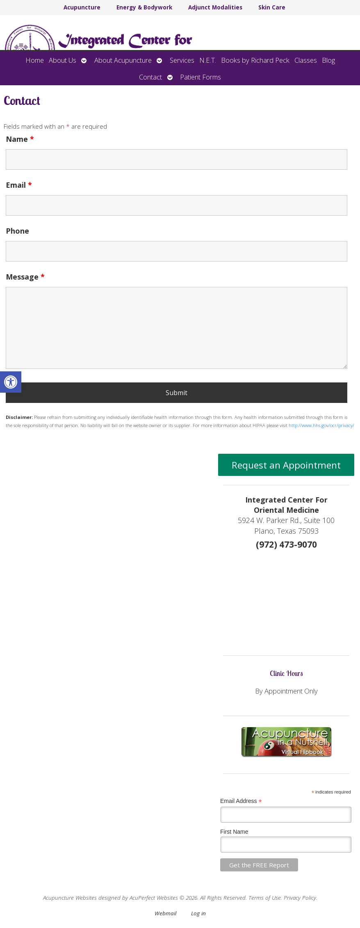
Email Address (241, 801)
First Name (234, 831)
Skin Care (271, 7)
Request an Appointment (286, 465)
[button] (10, 382)
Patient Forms (200, 77)
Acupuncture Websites (70, 897)
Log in (198, 913)
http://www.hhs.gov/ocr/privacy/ (321, 425)
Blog (328, 60)
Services (182, 60)
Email (19, 185)
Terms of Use (264, 897)
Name (20, 139)
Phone (17, 231)
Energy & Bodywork (144, 7)
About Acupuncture (123, 60)
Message (25, 277)
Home (34, 60)
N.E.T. (207, 60)
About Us (62, 60)
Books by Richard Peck (255, 60)
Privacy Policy (300, 897)
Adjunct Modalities (215, 7)
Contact (150, 77)
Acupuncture (82, 7)
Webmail (165, 913)
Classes (305, 60)
